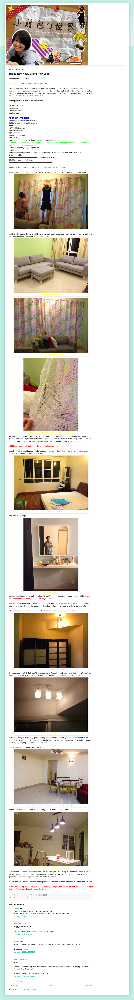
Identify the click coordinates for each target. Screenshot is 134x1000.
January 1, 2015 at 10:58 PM (24, 952)
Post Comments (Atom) (27, 990)
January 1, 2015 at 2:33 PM (24, 917)
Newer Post (14, 986)
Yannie (16, 908)
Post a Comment (18, 981)
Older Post (88, 986)
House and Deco (25, 898)
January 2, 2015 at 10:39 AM (24, 976)
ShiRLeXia (18, 924)
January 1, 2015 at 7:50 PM (24, 934)
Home (51, 986)
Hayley (16, 941)
